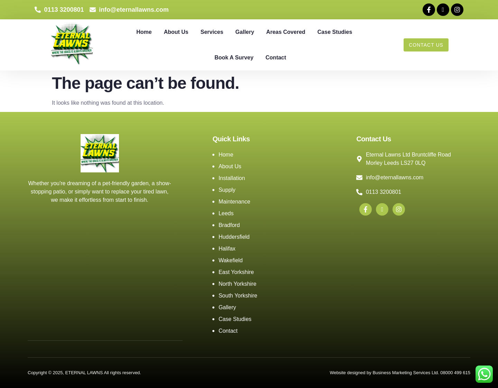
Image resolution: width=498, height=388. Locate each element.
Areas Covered (285, 32)
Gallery (245, 32)
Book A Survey (233, 57)
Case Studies (334, 32)
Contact (276, 57)
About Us (176, 32)
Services (212, 32)
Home (143, 32)
